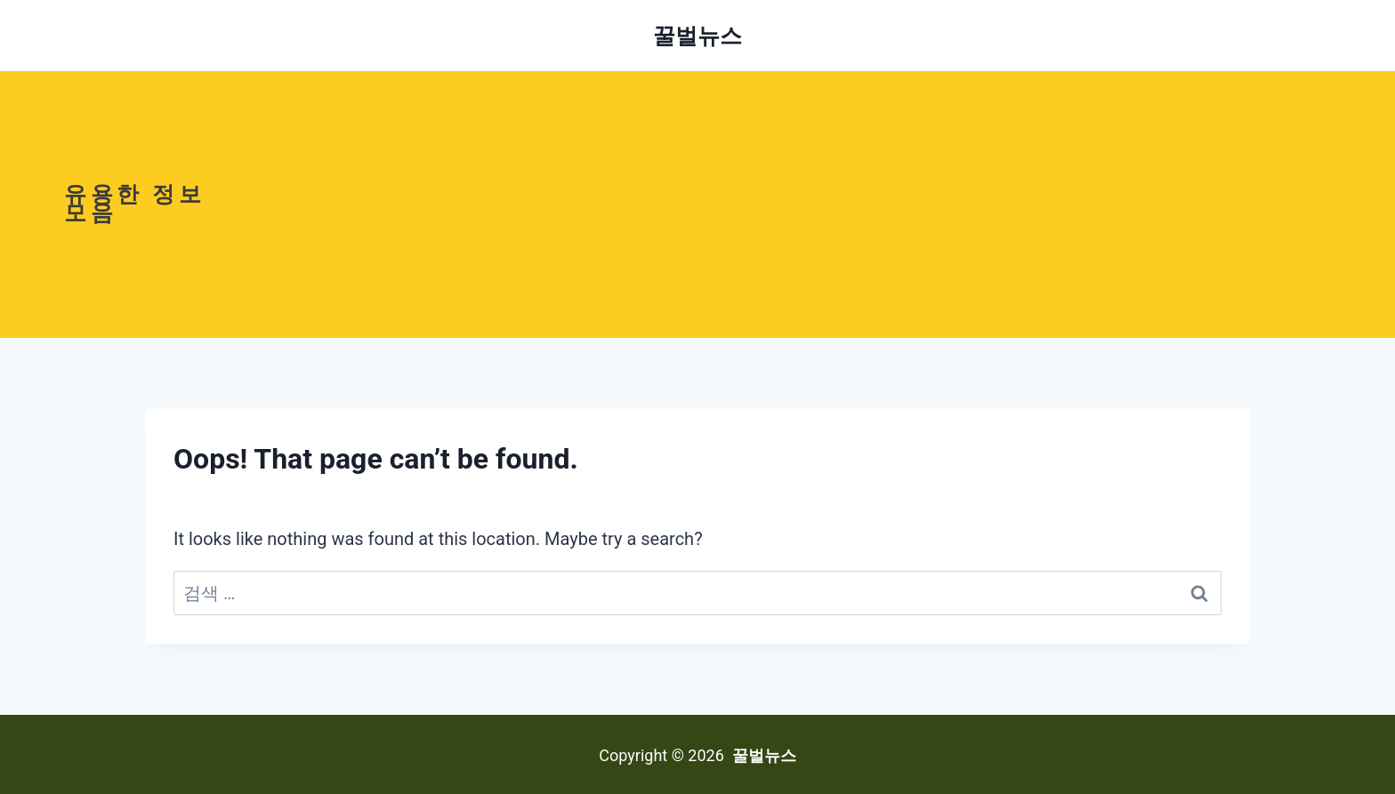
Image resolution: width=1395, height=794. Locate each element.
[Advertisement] (813, 204)
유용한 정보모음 (134, 203)
